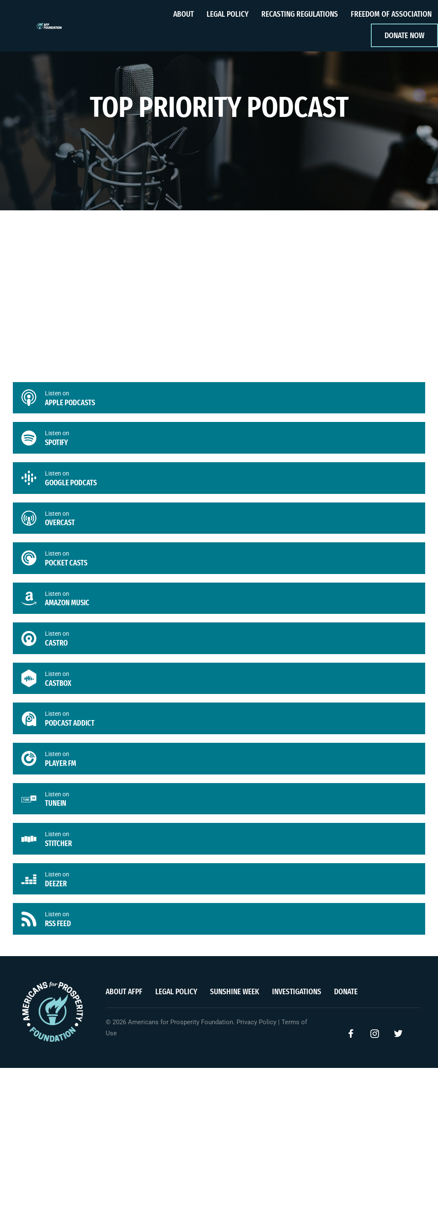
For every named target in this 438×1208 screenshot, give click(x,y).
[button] (351, 1038)
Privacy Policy (256, 1026)
